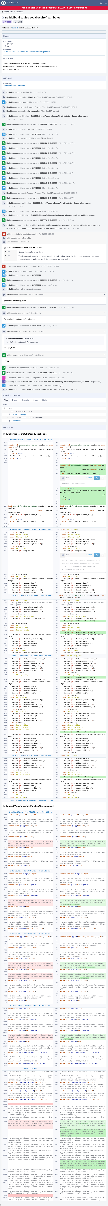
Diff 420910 (36, 285)
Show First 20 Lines (16, 440)
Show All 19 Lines (30, 1069)
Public (19, 22)
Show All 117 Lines (30, 529)
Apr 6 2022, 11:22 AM (66, 307)
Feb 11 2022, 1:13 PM (38, 92)
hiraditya (31, 97)
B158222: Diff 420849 (48, 280)
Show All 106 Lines (30, 934)
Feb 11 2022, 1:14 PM (67, 124)
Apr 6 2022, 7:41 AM (47, 271)
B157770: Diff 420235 (48, 220)
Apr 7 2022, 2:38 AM (34, 313)
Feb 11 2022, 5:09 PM (67, 153)
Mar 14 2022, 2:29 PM (15, 206)
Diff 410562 (36, 168)
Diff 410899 (36, 178)
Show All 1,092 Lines (29, 800)
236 (7, 252)
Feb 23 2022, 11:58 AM (50, 178)
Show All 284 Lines (31, 812)
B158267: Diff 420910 (48, 307)
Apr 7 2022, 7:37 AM (36, 331)
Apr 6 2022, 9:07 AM (66, 280)
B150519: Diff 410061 (48, 163)
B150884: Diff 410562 (48, 173)
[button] (106, 3)
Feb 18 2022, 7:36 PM (67, 163)
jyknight (10, 43)
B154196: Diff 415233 (48, 198)
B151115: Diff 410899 (48, 183)
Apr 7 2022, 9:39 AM (56, 378)
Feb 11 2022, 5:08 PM (50, 148)
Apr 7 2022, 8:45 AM (66, 373)
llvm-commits (33, 111)
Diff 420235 (36, 211)
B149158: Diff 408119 (48, 153)
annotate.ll (17, 421)
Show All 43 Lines (30, 595)
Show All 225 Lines (31, 440)
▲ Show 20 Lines (16, 529)
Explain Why (96, 382)
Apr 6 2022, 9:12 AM (36, 295)
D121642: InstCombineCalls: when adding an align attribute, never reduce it (69, 225)
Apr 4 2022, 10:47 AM (66, 220)
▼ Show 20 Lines (46, 440)
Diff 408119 (36, 148)
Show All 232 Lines (30, 1006)
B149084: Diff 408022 (48, 124)
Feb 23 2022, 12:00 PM (67, 183)
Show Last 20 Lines (46, 800)
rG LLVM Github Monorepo (14, 86)
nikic (9, 46)
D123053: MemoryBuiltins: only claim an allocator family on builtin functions (62, 215)
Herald (9, 97)
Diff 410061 (36, 158)
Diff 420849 (36, 275)
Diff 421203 (36, 326)
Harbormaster (12, 124)
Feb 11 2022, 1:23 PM (44, 129)
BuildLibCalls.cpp (19, 414)
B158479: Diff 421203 (48, 373)
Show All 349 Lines (30, 871)
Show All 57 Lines (30, 755)
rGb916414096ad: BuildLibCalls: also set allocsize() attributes (27, 52)
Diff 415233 (36, 188)
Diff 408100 (36, 134)
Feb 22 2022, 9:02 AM (50, 168)
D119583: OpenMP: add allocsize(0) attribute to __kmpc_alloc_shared (59, 116)
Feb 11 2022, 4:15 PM (50, 134)
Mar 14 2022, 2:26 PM (50, 188)
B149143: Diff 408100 (48, 143)
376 (7, 256)
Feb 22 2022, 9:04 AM (66, 173)
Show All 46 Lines (30, 656)
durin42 (15, 28)
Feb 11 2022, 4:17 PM (67, 143)
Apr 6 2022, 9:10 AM (49, 285)
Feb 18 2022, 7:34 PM (50, 158)
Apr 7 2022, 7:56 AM (36, 355)
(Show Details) (47, 138)
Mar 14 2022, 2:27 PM (67, 198)
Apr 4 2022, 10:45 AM (50, 211)
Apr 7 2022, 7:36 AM (49, 326)
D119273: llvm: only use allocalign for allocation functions (38, 228)
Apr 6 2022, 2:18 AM (46, 234)
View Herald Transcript (46, 97)
